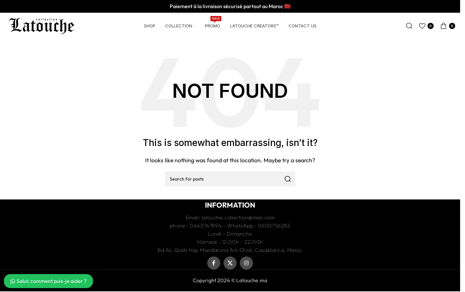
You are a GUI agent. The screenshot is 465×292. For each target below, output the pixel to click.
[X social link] (230, 263)
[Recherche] (409, 25)
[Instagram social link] (246, 263)
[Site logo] (41, 25)
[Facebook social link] (213, 263)
